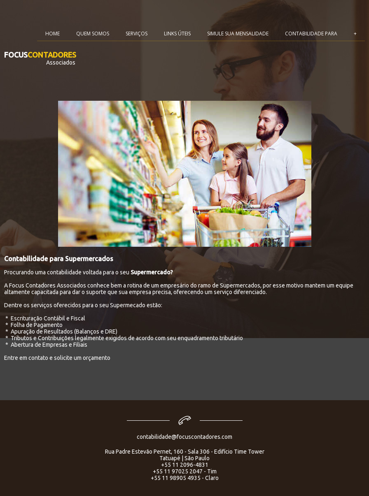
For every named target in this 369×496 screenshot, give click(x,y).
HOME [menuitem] (52, 33)
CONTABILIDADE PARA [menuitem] (311, 33)
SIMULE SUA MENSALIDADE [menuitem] (238, 33)
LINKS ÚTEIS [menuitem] (177, 33)
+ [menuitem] (355, 33)
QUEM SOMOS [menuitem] (92, 33)
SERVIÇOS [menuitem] (136, 33)
